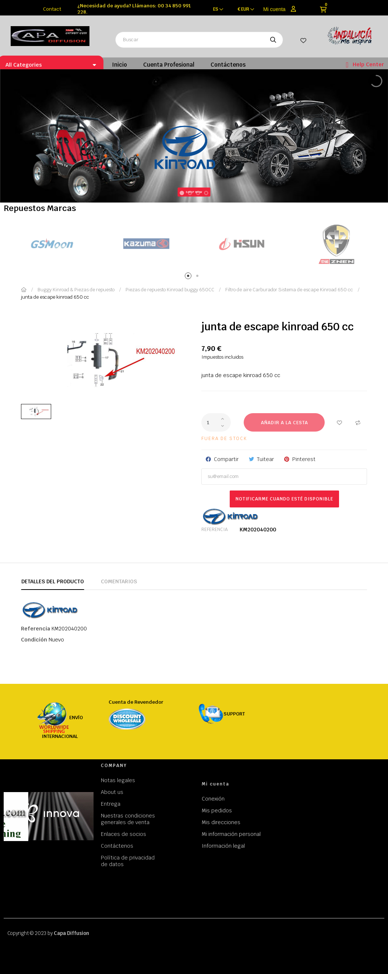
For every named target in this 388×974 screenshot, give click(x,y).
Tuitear (265, 459)
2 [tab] (198, 277)
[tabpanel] (51, 244)
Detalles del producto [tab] (52, 581)
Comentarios (119, 581)
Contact (52, 9)
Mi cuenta (274, 9)
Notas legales (118, 780)
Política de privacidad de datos (128, 861)
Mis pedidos (217, 810)
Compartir (226, 459)
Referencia (214, 529)
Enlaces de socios (123, 834)
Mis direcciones (221, 822)
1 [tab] (189, 277)
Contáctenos (117, 846)
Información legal (223, 846)
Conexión (213, 798)
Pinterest (303, 459)
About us (112, 792)
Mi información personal (231, 834)
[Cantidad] (216, 422)
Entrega (110, 804)
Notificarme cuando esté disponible (284, 499)
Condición (34, 639)
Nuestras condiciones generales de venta (128, 819)
